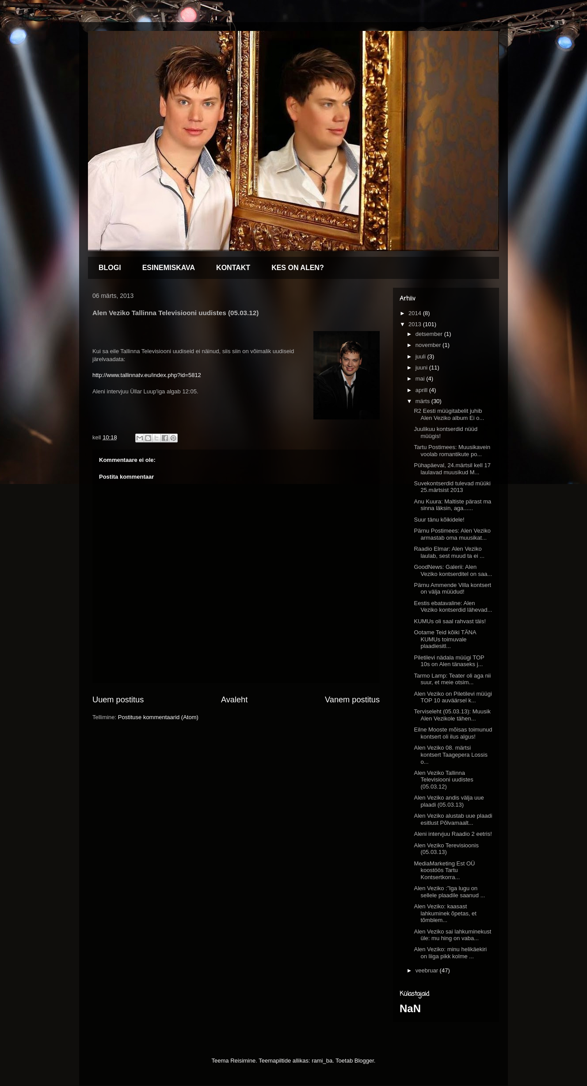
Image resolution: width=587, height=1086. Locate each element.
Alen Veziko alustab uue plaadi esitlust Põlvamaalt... (453, 819)
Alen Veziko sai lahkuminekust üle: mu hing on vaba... (452, 935)
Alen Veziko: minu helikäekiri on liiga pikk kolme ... (450, 953)
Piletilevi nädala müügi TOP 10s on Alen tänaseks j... (449, 661)
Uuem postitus (118, 699)
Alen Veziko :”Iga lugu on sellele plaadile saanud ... (449, 892)
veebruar (427, 970)
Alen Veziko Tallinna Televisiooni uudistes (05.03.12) (443, 780)
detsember (429, 334)
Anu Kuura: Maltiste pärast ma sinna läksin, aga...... (452, 505)
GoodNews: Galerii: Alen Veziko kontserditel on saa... (453, 570)
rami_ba (322, 1060)
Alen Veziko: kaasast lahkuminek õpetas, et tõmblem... (445, 913)
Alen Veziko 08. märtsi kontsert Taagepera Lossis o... (451, 754)
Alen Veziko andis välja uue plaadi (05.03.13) (449, 801)
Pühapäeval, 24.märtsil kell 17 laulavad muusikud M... (452, 469)
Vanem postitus (352, 699)
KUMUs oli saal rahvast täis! (450, 621)
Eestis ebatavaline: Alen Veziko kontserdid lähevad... (453, 606)
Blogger (364, 1060)
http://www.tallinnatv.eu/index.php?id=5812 (146, 375)
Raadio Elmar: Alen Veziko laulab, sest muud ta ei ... (449, 552)
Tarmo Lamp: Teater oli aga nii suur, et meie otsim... (452, 679)
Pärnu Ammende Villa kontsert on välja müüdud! (452, 588)
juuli (421, 356)
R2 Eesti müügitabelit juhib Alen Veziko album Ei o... (449, 414)
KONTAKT (233, 267)
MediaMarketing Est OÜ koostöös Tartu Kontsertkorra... (444, 870)
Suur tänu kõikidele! (439, 519)
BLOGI (110, 267)
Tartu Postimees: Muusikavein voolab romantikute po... (452, 450)
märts (423, 401)
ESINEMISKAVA (168, 267)
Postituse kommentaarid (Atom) (158, 717)
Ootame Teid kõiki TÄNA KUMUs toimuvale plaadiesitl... (445, 639)
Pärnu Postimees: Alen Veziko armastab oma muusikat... (452, 534)
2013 (415, 324)
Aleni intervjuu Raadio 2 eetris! (453, 834)
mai (421, 378)
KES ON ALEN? (297, 267)
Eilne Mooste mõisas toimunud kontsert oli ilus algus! (453, 733)
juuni (422, 367)
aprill (422, 390)
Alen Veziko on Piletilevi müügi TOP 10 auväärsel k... (453, 697)
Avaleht (234, 699)
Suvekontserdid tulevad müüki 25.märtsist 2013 (452, 487)
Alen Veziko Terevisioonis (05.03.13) (446, 849)
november (428, 345)
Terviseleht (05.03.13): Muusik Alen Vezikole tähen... (452, 715)
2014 (415, 313)
